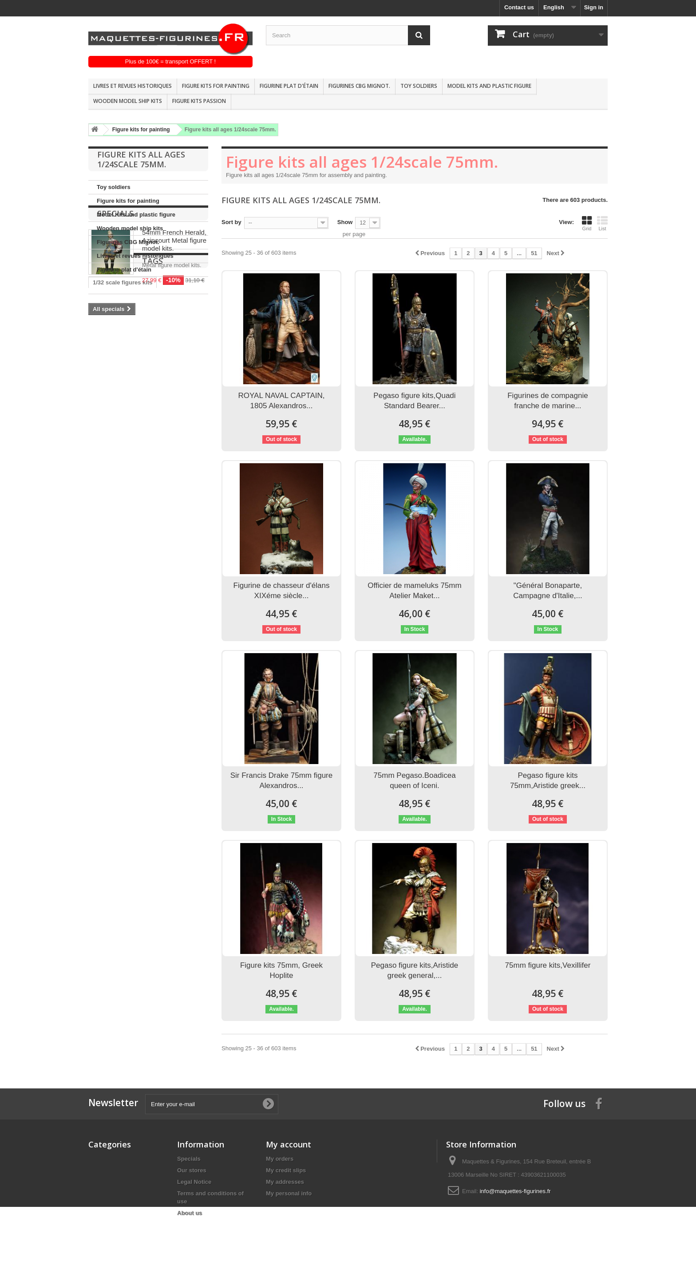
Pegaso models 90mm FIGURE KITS (142, 522)
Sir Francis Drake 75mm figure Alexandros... (281, 780)
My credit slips (286, 1170)
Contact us (519, 7)
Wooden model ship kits (127, 101)
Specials (115, 298)
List (602, 223)
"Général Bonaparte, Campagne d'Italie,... (547, 590)
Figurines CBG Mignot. (359, 86)
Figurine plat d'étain (289, 86)
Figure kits (187, 482)
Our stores (191, 1170)
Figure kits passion (199, 101)
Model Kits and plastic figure (489, 86)
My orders (279, 1158)
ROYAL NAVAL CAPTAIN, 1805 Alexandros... (281, 400)
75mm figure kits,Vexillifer (548, 965)
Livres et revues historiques (132, 86)
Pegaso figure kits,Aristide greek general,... (415, 970)
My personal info (289, 1193)
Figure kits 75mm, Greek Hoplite (281, 970)
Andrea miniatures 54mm (127, 456)
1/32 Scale (107, 535)
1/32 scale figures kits (122, 442)
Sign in (593, 7)
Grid (587, 223)
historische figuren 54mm (128, 482)
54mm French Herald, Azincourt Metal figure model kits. (174, 325)
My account (288, 1144)
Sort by (231, 222)
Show (345, 222)
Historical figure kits (120, 509)
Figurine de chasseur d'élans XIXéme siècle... (281, 590)
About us (189, 1213)
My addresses (285, 1181)
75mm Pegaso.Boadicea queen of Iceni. (414, 780)
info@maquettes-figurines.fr (515, 1191)
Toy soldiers (418, 86)
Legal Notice (194, 1181)
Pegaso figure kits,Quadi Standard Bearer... (414, 400)
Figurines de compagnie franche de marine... (547, 400)
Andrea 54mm (112, 469)
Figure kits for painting (215, 86)
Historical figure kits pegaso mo (136, 496)
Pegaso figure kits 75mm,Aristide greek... (547, 780)
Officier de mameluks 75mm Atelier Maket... (414, 590)
